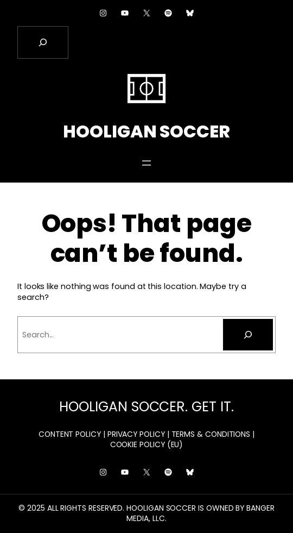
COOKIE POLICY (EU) (146, 444)
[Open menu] (146, 163)
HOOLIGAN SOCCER (146, 131)
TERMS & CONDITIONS (211, 434)
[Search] (248, 334)
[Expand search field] (42, 42)
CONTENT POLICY (70, 434)
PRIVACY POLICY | (138, 434)
